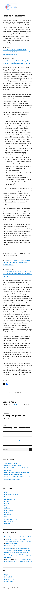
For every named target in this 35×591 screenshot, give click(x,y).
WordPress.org (9, 581)
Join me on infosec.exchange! (12, 440)
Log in (6, 575)
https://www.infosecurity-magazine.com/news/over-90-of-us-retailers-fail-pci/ (17, 262)
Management (8, 510)
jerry (6, 392)
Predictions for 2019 (12, 543)
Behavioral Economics (11, 494)
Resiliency (7, 515)
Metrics (6, 512)
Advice (6, 492)
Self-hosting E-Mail (10, 463)
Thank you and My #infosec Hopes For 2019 (18, 541)
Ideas (6, 506)
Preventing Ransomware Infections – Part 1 (18, 537)
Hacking (7, 503)
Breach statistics (9, 499)
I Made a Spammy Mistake (12, 465)
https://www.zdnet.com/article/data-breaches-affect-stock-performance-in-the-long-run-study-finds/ (17, 52)
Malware (7, 508)
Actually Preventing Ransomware (16, 539)
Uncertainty (8, 523)
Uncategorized (24, 392)
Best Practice (8, 497)
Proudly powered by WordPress (12, 588)
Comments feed (9, 579)
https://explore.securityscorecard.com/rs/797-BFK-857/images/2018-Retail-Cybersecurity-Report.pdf (17, 274)
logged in (14, 404)
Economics (7, 501)
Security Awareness (10, 519)
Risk (5, 517)
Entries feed (8, 577)
